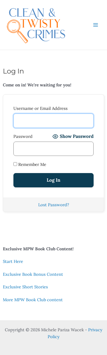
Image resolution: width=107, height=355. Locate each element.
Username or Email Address (40, 108)
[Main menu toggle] (95, 25)
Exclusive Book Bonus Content (33, 274)
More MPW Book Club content (33, 299)
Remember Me (29, 164)
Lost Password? (53, 204)
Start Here (13, 261)
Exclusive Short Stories (25, 286)
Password (23, 136)
